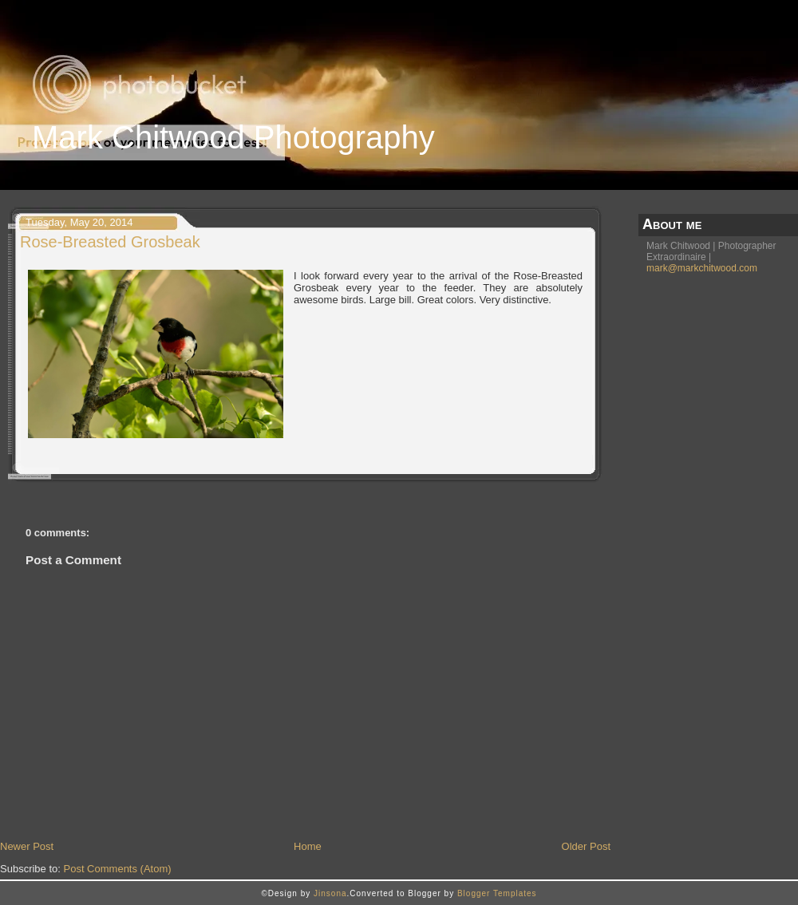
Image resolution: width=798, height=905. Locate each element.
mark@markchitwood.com (701, 268)
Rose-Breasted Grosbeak (110, 242)
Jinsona (330, 893)
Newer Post (26, 846)
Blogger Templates (497, 893)
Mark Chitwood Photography (233, 137)
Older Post (586, 846)
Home (308, 846)
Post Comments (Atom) (118, 869)
